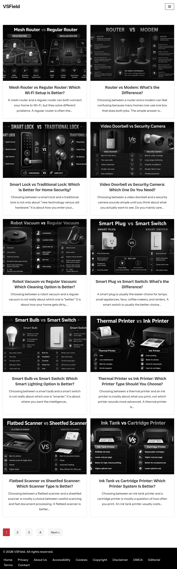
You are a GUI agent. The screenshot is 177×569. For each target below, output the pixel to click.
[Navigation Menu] (169, 6)
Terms (8, 565)
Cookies (81, 560)
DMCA (138, 560)
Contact (24, 565)
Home (8, 560)
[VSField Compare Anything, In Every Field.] (11, 7)
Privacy (23, 560)
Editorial (154, 560)
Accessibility (61, 560)
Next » (55, 532)
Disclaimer (120, 560)
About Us (40, 560)
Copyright (100, 560)
